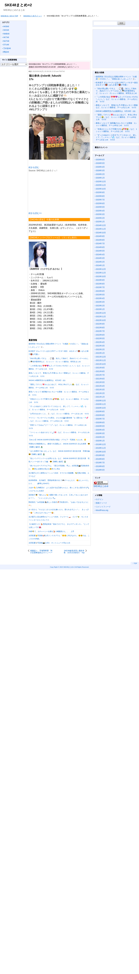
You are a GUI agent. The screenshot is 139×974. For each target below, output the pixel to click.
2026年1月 (100, 178)
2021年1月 (100, 397)
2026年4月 (100, 167)
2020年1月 (100, 441)
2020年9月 (100, 411)
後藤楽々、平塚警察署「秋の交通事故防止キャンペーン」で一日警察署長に (41, 552)
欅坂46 (6, 52)
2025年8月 (100, 196)
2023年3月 (100, 302)
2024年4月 (100, 254)
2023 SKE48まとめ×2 (67, 567)
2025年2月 (100, 218)
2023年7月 (100, 287)
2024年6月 (100, 247)
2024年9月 (100, 236)
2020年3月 (100, 433)
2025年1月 (100, 222)
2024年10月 (101, 233)
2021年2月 (100, 393)
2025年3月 (100, 214)
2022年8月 (100, 327)
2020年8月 (100, 415)
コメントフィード (103, 507)
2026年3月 (100, 170)
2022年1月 (100, 353)
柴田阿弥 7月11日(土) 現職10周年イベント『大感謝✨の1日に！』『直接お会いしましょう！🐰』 (116, 78)
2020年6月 (100, 422)
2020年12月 (101, 401)
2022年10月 (101, 320)
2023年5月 (100, 295)
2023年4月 (100, 298)
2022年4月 (100, 342)
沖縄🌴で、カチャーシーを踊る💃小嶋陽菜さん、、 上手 (51, 531)
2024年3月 (100, 258)
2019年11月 (101, 448)
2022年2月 (100, 349)
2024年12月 (101, 225)
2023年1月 (100, 309)
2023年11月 (101, 273)
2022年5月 (100, 338)
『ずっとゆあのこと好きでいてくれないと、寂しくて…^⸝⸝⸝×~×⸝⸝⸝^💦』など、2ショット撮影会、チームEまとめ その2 (116, 137)
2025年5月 (100, 207)
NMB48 (6, 34)
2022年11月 (101, 316)
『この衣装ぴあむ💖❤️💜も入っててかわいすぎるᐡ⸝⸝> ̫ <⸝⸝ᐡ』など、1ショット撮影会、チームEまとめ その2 (117, 99)
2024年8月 (100, 240)
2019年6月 (100, 466)
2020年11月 (101, 404)
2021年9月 (100, 368)
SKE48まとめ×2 (18, 5)
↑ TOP (135, 563)
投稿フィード (101, 503)
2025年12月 (101, 181)
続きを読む (34, 167)
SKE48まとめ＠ (101, 486)
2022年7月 (100, 331)
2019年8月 (100, 459)
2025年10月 (101, 189)
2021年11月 (101, 360)
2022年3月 (100, 346)
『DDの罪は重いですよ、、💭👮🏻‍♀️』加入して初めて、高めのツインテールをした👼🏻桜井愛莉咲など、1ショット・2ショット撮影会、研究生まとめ (117, 90)
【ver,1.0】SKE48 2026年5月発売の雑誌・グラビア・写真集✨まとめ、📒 (57, 440)
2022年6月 (100, 335)
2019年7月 (100, 463)
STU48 (6, 45)
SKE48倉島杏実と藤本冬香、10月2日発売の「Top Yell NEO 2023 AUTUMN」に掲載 (73, 552)
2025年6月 (100, 203)
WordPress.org (102, 510)
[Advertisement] (81, 39)
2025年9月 (100, 192)
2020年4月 (100, 430)
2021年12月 (101, 357)
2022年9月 (100, 324)
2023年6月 (100, 291)
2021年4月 (100, 386)
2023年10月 (101, 276)
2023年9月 (100, 280)
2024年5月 (100, 251)
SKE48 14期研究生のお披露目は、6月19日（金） (48, 380)
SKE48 (6, 30)
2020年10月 (101, 408)
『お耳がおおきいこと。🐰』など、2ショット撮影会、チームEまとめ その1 (59, 414)
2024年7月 (100, 243)
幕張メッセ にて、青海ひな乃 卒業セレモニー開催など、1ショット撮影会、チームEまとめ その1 (117, 106)
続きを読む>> (35, 213)
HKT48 (6, 37)
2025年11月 (101, 185)
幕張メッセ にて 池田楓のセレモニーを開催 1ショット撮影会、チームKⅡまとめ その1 (116, 124)
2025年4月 (100, 211)
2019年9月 (100, 455)
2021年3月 (100, 389)
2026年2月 (100, 174)
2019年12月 (101, 444)
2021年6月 (100, 379)
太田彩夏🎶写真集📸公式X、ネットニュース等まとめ (49, 543)
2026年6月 (100, 160)
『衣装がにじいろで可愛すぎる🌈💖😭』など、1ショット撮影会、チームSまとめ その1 (116, 130)
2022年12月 (101, 313)
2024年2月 (100, 262)
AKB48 (6, 26)
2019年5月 (100, 470)
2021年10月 (101, 364)
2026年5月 (100, 163)
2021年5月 (100, 382)
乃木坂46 (7, 48)
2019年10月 (101, 452)
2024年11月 (101, 229)
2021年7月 (100, 375)
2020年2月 (100, 437)
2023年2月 (100, 306)
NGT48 (6, 41)
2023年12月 (101, 269)
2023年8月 (100, 284)
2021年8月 (100, 371)
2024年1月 (100, 265)
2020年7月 (100, 419)
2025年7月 (100, 200)
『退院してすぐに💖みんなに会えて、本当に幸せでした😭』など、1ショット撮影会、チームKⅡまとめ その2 (116, 117)
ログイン (99, 499)
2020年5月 (100, 426)
